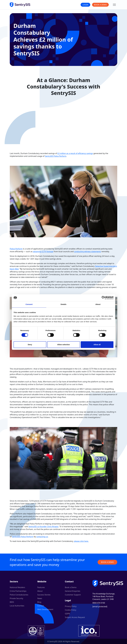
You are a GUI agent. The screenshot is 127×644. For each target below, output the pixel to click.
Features (41, 587)
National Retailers (17, 587)
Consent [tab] (29, 304)
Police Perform (16, 248)
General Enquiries (72, 591)
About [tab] (97, 304)
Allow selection (63, 344)
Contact (40, 605)
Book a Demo (100, 4)
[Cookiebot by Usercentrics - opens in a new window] (103, 297)
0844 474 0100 (98, 603)
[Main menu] (114, 5)
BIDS (12, 602)
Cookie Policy (70, 610)
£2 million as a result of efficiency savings (75, 153)
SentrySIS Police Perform (55, 156)
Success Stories (43, 594)
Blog (39, 602)
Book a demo (107, 562)
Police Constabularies (19, 594)
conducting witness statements (87, 251)
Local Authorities (17, 605)
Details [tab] (63, 304)
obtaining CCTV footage (43, 251)
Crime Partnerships (18, 591)
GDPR (67, 613)
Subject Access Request (75, 617)
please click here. (81, 541)
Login (85, 4)
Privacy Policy (70, 606)
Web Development (45, 609)
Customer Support (73, 594)
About (39, 591)
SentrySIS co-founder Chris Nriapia (43, 526)
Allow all (97, 344)
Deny (30, 344)
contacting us (42, 536)
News (39, 598)
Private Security (16, 598)
